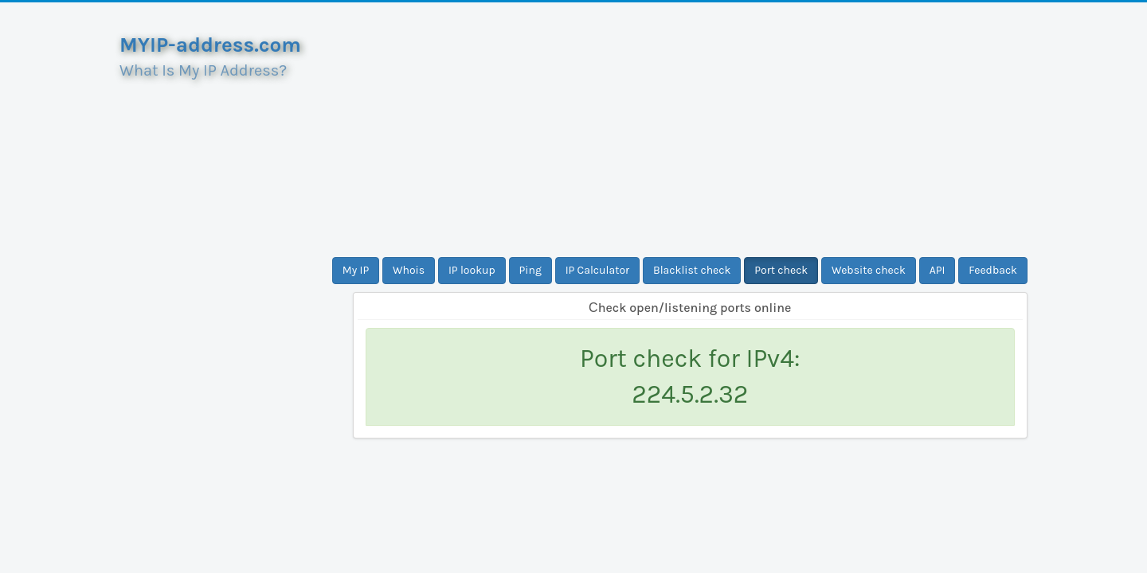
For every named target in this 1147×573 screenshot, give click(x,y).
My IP (356, 270)
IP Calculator (598, 270)
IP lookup (471, 270)
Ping (530, 270)
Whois (409, 270)
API (937, 270)
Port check (781, 270)
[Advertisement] (690, 129)
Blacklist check (691, 270)
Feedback (993, 270)
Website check (869, 270)
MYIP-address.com (210, 45)
